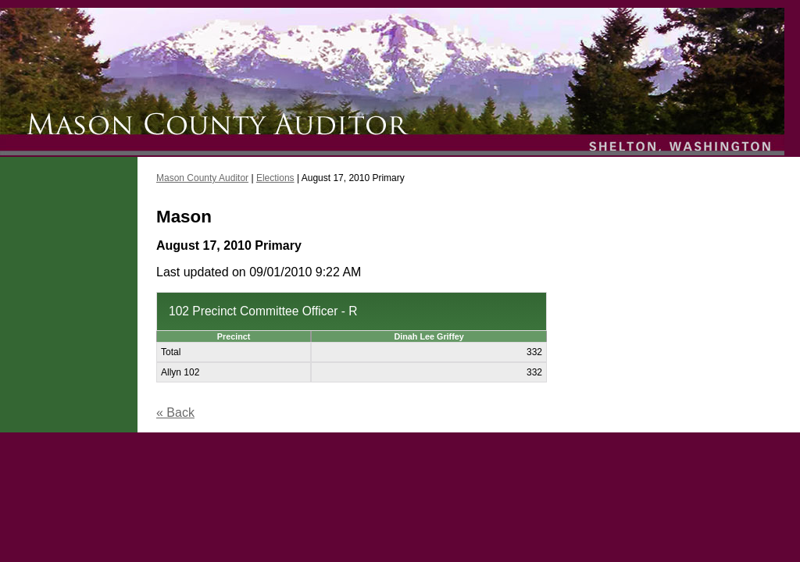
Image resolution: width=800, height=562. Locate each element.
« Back (175, 412)
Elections (275, 178)
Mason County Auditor (202, 178)
